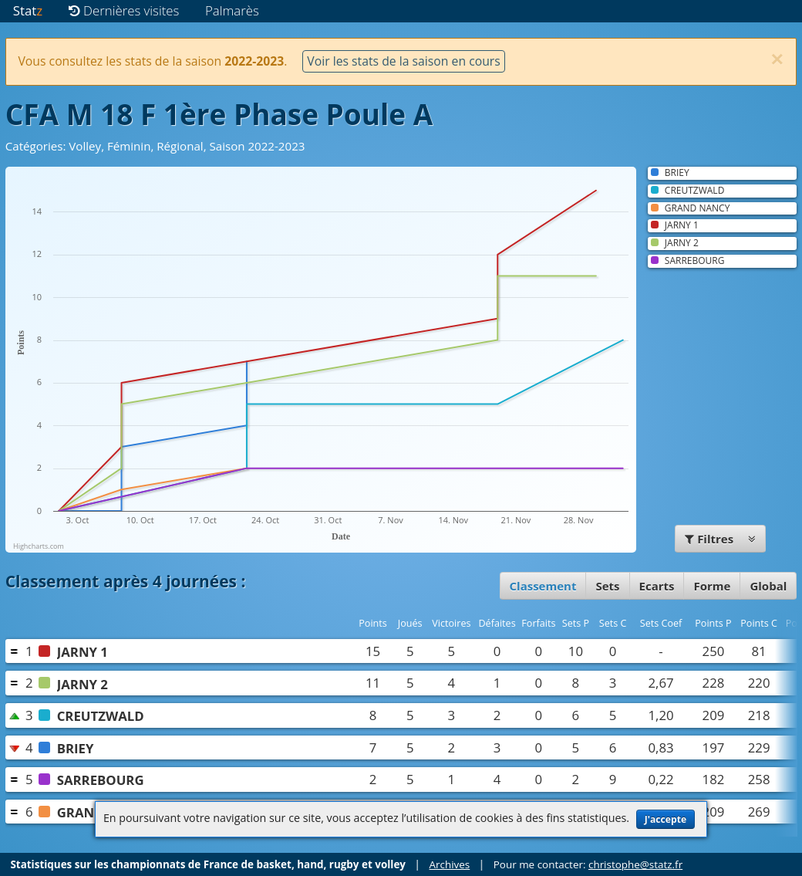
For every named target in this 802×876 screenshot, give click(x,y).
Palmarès (232, 10)
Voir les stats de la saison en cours (403, 60)
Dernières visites (124, 10)
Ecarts (657, 586)
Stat (27, 10)
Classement (543, 586)
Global (768, 586)
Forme (711, 586)
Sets (607, 586)
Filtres (720, 538)
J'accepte (665, 819)
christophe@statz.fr (635, 864)
